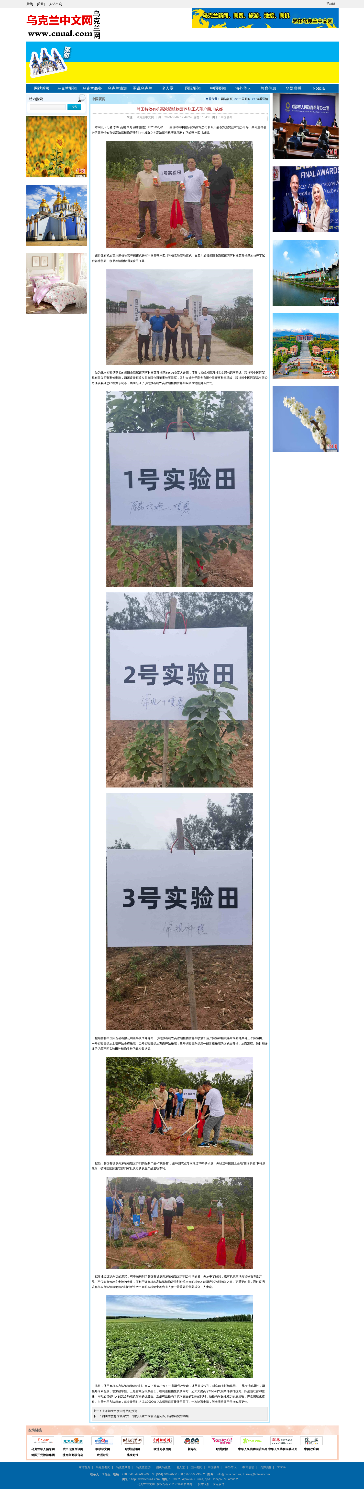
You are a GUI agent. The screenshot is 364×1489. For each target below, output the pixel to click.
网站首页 (42, 88)
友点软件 (218, 1484)
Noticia (319, 88)
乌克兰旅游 (117, 88)
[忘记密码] (55, 4)
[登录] (30, 4)
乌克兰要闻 (67, 88)
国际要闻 (193, 88)
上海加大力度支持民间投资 (119, 1411)
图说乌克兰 (142, 88)
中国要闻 (218, 88)
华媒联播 (293, 88)
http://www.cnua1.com (145, 1479)
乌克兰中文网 (145, 117)
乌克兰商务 (92, 88)
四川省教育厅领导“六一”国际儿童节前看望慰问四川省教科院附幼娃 (145, 1416)
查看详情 (262, 99)
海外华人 (243, 88)
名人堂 (168, 88)
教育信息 (268, 88)
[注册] (41, 4)
